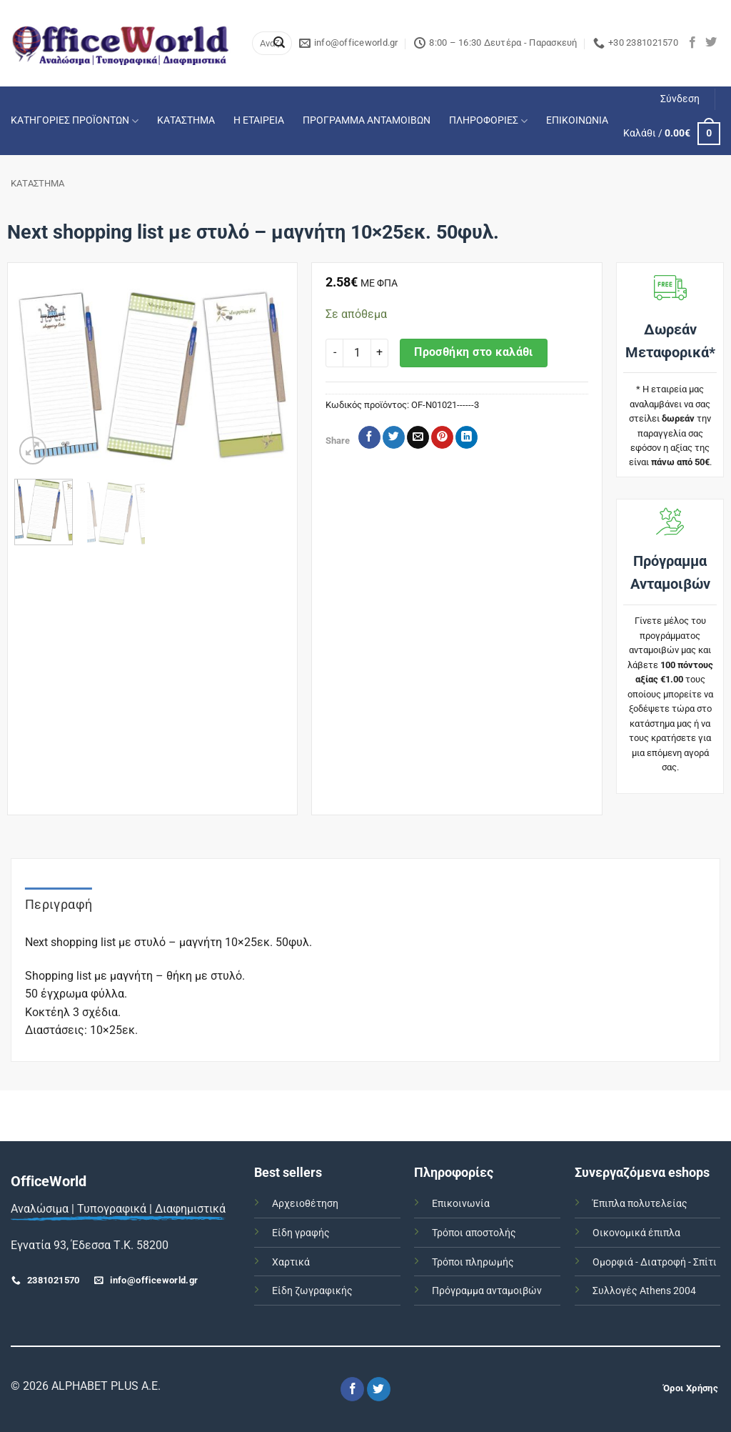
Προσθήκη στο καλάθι (473, 352)
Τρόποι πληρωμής (473, 1262)
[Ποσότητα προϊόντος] (357, 353)
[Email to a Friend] (418, 437)
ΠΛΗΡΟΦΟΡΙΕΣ (488, 121)
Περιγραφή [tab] (58, 904)
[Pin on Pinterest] (442, 437)
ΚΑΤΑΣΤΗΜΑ (186, 120)
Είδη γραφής (301, 1233)
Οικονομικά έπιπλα (636, 1233)
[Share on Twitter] (394, 437)
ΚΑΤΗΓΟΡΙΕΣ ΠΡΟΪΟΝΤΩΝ (74, 121)
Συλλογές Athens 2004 (644, 1291)
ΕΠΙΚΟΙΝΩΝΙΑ (577, 120)
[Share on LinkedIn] (466, 437)
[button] (680, 99)
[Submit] (279, 43)
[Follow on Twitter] (711, 42)
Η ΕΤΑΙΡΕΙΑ (258, 120)
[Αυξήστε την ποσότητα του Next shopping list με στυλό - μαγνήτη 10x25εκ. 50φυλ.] (379, 353)
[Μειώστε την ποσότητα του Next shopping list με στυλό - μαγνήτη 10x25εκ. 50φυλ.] (334, 353)
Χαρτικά (291, 1262)
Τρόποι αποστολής (474, 1233)
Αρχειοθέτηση (305, 1204)
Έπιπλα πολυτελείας (640, 1204)
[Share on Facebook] (369, 437)
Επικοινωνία (461, 1204)
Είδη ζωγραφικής (312, 1291)
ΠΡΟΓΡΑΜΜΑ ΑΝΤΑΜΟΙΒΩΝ (366, 120)
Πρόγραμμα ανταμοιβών (487, 1291)
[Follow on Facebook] (692, 42)
